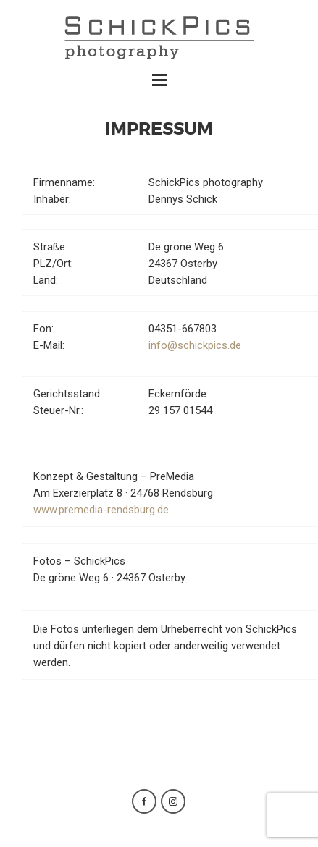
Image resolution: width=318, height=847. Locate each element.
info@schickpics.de (194, 345)
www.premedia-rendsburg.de (101, 509)
